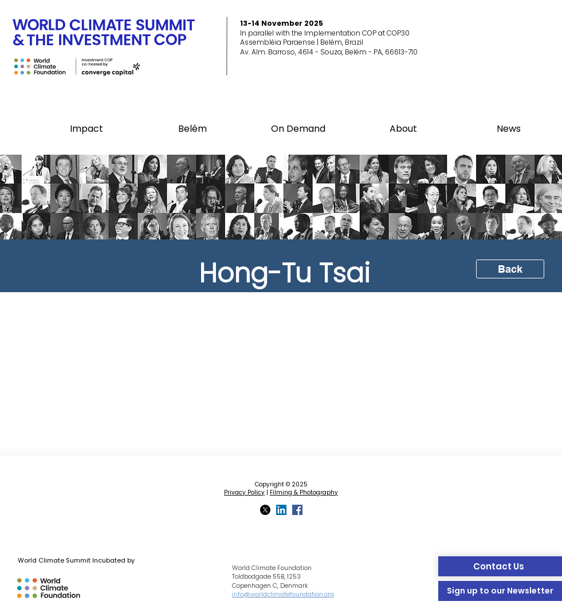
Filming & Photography (304, 492)
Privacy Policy (244, 492)
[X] (265, 510)
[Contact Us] (500, 566)
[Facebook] (297, 510)
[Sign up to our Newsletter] (500, 591)
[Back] (510, 269)
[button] (192, 129)
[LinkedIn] (281, 510)
